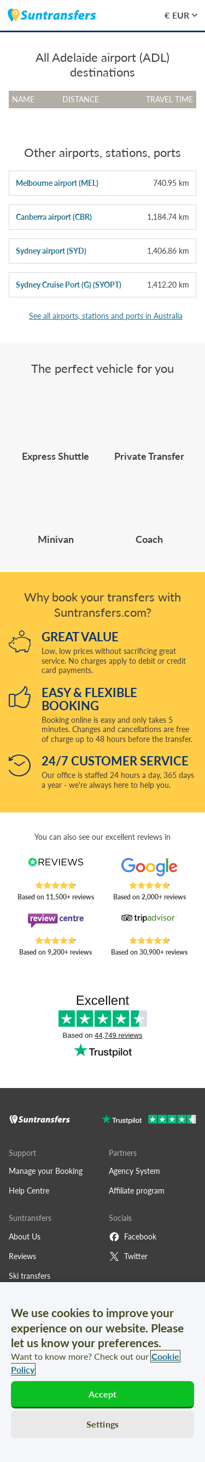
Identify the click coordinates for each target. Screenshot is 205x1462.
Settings (102, 1424)
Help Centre (29, 1190)
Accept (103, 1394)
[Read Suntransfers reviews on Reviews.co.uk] (55, 869)
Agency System (134, 1171)
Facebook (132, 1236)
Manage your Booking (46, 1171)
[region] (102, 1372)
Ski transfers (29, 1275)
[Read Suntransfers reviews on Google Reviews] (149, 869)
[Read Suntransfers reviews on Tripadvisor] (149, 924)
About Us (24, 1236)
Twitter (128, 1256)
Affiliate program (137, 1190)
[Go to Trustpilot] (149, 1120)
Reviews (22, 1256)
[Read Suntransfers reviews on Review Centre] (55, 924)
